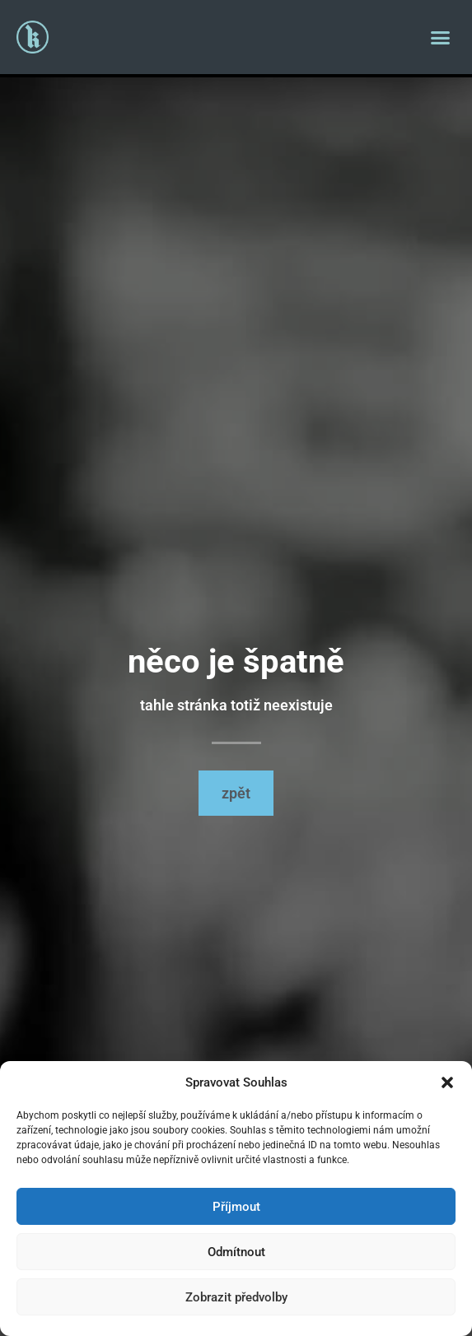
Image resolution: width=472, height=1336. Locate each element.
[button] (447, 1082)
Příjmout (236, 1206)
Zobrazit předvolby (236, 1297)
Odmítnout (236, 1252)
